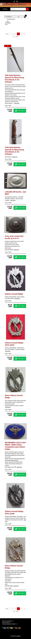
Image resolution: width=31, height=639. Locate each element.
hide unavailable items (7, 23)
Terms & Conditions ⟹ (8, 621)
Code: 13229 (8, 353)
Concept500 (17, 636)
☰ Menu (5, 9)
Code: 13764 (8, 252)
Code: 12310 (8, 300)
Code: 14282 (8, 159)
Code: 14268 (8, 523)
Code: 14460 (8, 588)
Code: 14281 (8, 105)
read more (16, 103)
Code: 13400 (8, 409)
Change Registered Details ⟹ (9, 624)
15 (14, 36)
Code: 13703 (8, 469)
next (17, 36)
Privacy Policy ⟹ (6, 622)
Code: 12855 (8, 202)
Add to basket (20, 111)
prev (7, 33)
